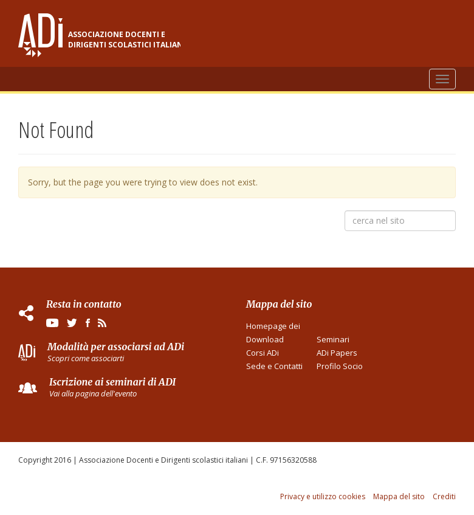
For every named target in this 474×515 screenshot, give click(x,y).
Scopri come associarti (85, 358)
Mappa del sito (399, 496)
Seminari (333, 339)
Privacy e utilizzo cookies (322, 496)
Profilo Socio (340, 366)
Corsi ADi (262, 352)
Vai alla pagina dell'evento (93, 393)
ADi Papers (337, 352)
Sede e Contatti (274, 366)
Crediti (444, 496)
